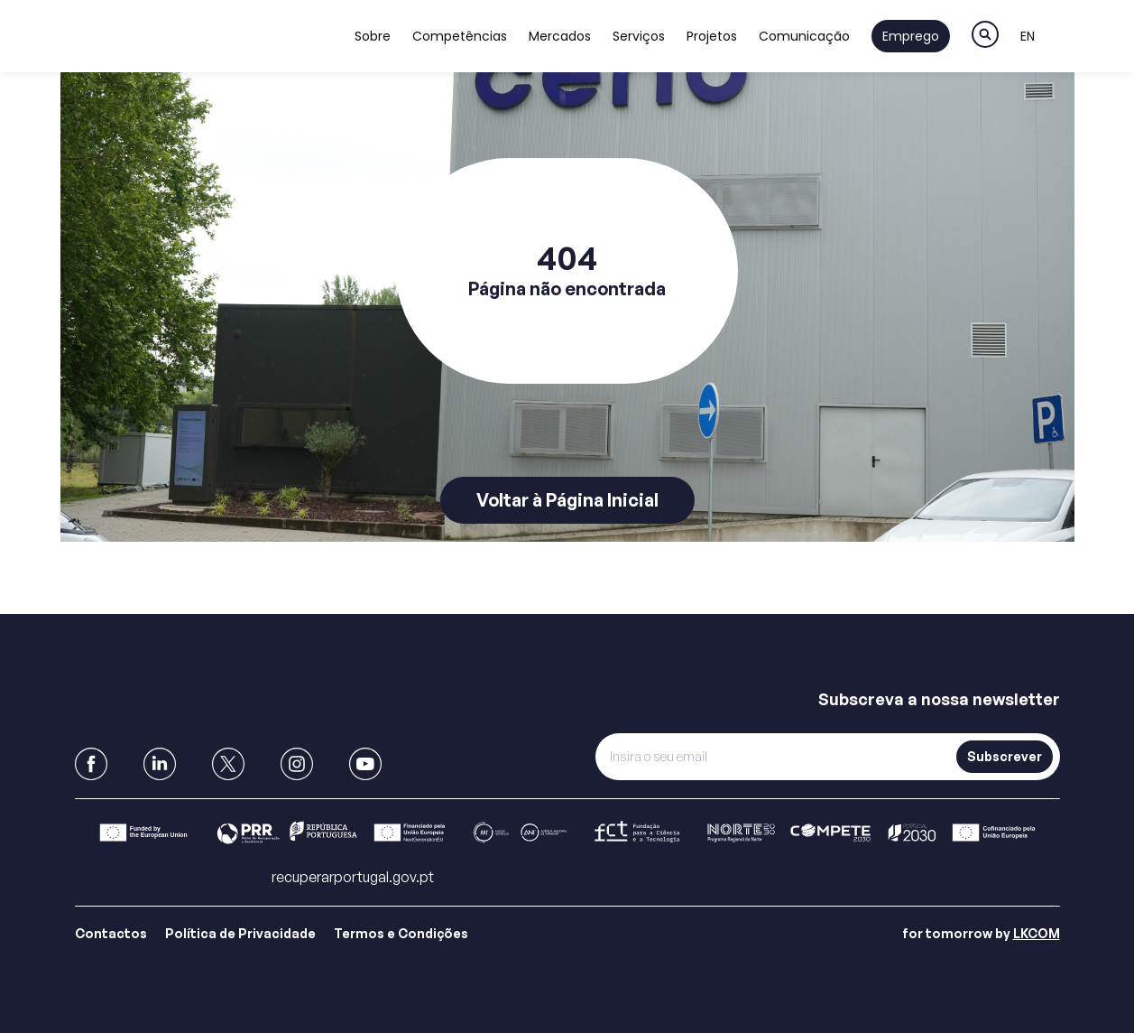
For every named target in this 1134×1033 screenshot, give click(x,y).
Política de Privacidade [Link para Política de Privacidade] (240, 933)
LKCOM (1036, 933)
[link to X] (228, 764)
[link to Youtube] (365, 764)
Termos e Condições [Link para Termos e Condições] (401, 933)
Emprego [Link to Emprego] (910, 36)
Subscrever (1004, 756)
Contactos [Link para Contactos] (111, 933)
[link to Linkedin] (159, 764)
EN (1027, 36)
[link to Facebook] (91, 764)
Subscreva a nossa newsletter (939, 699)
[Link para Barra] (567, 832)
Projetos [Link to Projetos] (712, 36)
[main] (567, 307)
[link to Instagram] (297, 764)
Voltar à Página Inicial (567, 500)
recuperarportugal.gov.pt (353, 877)
